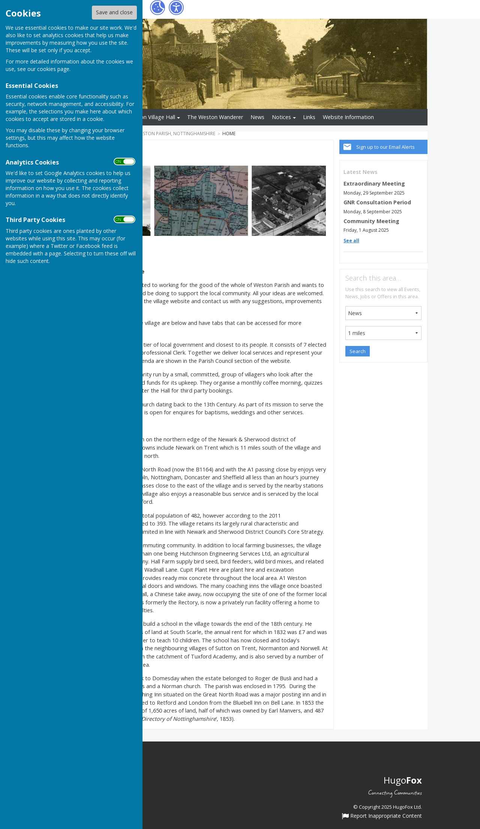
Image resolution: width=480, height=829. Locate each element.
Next (314, 201)
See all (351, 240)
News (257, 117)
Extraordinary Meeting (374, 183)
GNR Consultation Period (377, 202)
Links (309, 117)
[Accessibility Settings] (176, 7)
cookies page (53, 68)
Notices (281, 117)
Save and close (114, 12)
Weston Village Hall (151, 117)
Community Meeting (371, 221)
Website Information (348, 117)
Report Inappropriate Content (382, 816)
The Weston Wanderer (215, 117)
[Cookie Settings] (157, 7)
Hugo (403, 780)
